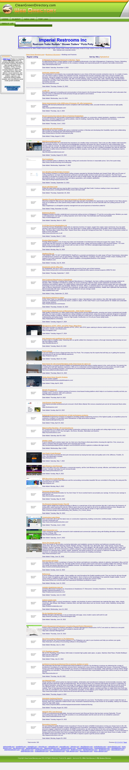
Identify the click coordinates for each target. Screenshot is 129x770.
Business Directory (105, 758)
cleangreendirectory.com (12, 749)
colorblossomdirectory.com (43, 749)
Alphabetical (104, 57)
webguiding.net (53, 746)
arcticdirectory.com (100, 746)
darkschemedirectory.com (61, 749)
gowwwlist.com (32, 746)
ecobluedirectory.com (41, 751)
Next (125, 742)
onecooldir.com (64, 746)
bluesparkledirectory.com (85, 748)
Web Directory (90, 758)
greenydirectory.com (86, 751)
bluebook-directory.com (68, 748)
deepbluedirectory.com (90, 749)
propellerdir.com (21, 746)
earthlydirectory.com (27, 751)
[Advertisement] (87, 24)
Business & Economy (53, 54)
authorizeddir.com (8, 746)
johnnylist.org (42, 746)
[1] (115, 742)
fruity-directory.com (72, 751)
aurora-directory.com (113, 746)
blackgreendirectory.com (52, 748)
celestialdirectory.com (118, 748)
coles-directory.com (27, 749)
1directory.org (74, 746)
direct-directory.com (117, 749)
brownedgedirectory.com (102, 748)
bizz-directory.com (18, 748)
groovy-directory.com (100, 751)
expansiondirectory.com (57, 751)
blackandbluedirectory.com (34, 748)
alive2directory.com (87, 746)
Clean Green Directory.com (35, 54)
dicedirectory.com (104, 749)
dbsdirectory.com (76, 749)
